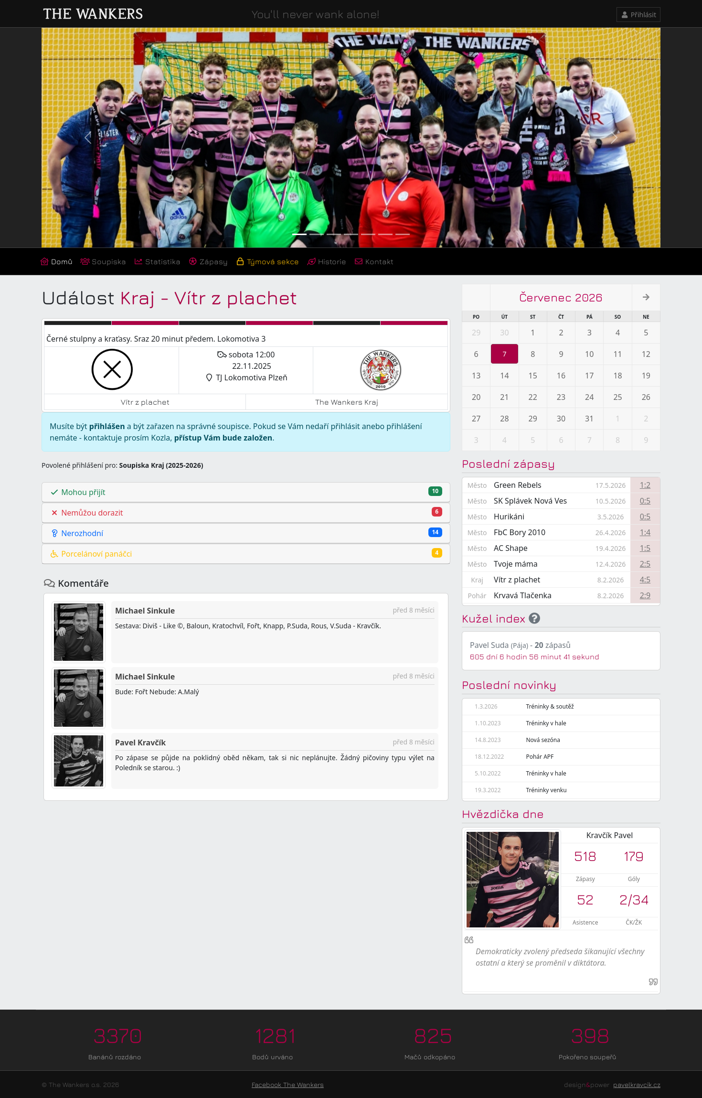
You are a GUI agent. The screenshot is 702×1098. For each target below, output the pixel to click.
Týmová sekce (267, 261)
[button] (88, 138)
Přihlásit (639, 14)
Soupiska (103, 261)
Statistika (157, 261)
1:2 (645, 485)
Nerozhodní (246, 532)
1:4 (645, 532)
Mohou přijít (246, 491)
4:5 (645, 579)
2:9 (645, 595)
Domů (56, 261)
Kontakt (374, 261)
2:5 (645, 564)
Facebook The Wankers (288, 1084)
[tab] (246, 492)
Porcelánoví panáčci (246, 553)
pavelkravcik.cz (636, 1084)
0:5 (645, 500)
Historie (326, 261)
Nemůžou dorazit (246, 512)
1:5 (645, 548)
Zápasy (208, 261)
